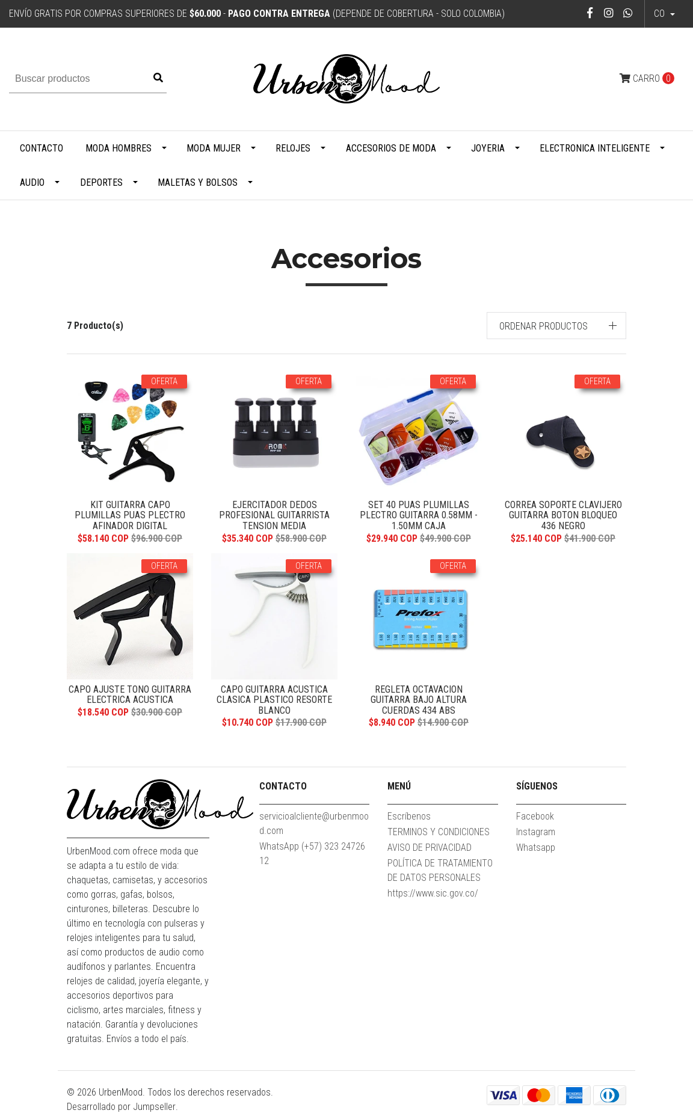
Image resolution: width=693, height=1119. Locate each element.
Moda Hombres (118, 148)
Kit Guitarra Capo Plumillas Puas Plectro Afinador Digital (130, 515)
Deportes (101, 182)
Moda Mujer (213, 148)
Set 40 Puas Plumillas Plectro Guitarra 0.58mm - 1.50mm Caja (419, 515)
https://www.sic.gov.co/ (432, 898)
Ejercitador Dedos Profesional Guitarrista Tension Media (274, 515)
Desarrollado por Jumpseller (121, 1111)
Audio (32, 182)
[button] (557, 325)
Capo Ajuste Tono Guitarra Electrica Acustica (130, 697)
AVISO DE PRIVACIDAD (429, 852)
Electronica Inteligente (595, 148)
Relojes (293, 148)
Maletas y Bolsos (198, 182)
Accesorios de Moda (391, 148)
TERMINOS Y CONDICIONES (438, 836)
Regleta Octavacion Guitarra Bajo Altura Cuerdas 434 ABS (419, 702)
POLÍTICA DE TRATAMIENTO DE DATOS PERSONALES (440, 875)
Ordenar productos (543, 326)
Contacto (41, 148)
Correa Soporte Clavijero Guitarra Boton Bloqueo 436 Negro (563, 515)
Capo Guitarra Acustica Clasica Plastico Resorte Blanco (274, 702)
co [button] (660, 13)
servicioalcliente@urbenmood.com (314, 828)
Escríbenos (409, 821)
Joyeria (488, 148)
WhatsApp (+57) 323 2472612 (312, 858)
